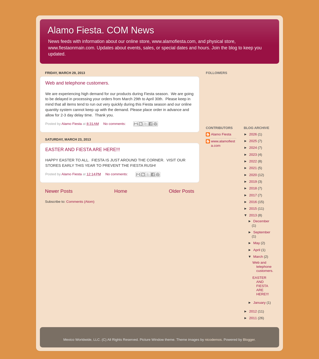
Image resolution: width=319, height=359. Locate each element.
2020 (253, 175)
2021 (253, 168)
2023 (253, 155)
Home (120, 191)
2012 (253, 311)
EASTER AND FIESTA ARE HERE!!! (82, 149)
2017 (253, 195)
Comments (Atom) (80, 202)
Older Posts (181, 191)
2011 (253, 318)
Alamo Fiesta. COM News (101, 30)
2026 (253, 134)
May (257, 243)
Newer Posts (59, 191)
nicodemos (213, 340)
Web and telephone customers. (77, 83)
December (261, 221)
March (258, 257)
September (261, 232)
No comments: (115, 124)
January (260, 303)
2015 (253, 208)
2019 (253, 181)
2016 (253, 202)
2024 (253, 148)
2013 (253, 215)
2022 (253, 161)
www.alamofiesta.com (223, 143)
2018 (253, 188)
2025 (253, 141)
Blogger (249, 340)
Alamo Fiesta (221, 134)
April (257, 250)
